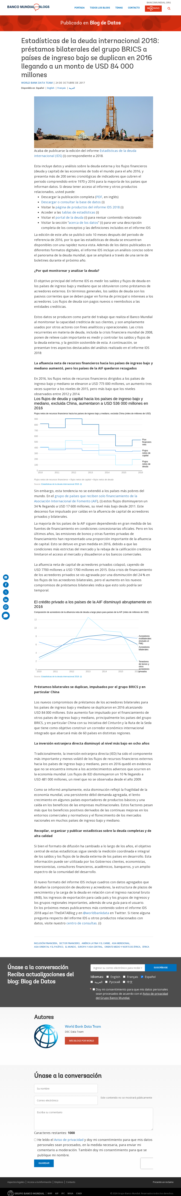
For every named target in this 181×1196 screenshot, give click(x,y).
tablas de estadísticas (78, 212)
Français (61, 87)
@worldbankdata (96, 913)
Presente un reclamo (163, 1182)
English (50, 87)
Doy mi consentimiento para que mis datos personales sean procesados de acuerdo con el (132, 993)
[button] (169, 8)
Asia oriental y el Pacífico (48, 946)
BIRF (50, 1193)
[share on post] (6, 592)
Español (40, 87)
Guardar (44, 1163)
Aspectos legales (15, 1182)
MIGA (70, 1193)
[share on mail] (6, 577)
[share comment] (6, 616)
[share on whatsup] (6, 607)
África (145, 946)
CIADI (79, 1193)
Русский (114, 982)
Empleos (58, 1182)
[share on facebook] (6, 585)
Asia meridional (121, 943)
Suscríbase (161, 967)
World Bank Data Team (37, 82)
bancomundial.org (159, 2)
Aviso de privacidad (68, 1140)
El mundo (70, 946)
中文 (130, 982)
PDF (99, 197)
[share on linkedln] (6, 599)
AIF (57, 1193)
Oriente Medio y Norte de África (122, 946)
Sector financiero (69, 943)
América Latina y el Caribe (96, 943)
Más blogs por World (81, 1040)
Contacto (134, 8)
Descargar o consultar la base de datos (71, 202)
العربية (72, 87)
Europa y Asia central (90, 946)
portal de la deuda (69, 217)
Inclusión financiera (45, 943)
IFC (63, 1193)
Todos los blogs (100, 8)
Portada (79, 8)
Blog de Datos (105, 23)
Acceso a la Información (39, 1182)
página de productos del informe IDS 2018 (88, 207)
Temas (119, 8)
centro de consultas (81, 923)
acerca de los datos (83, 222)
